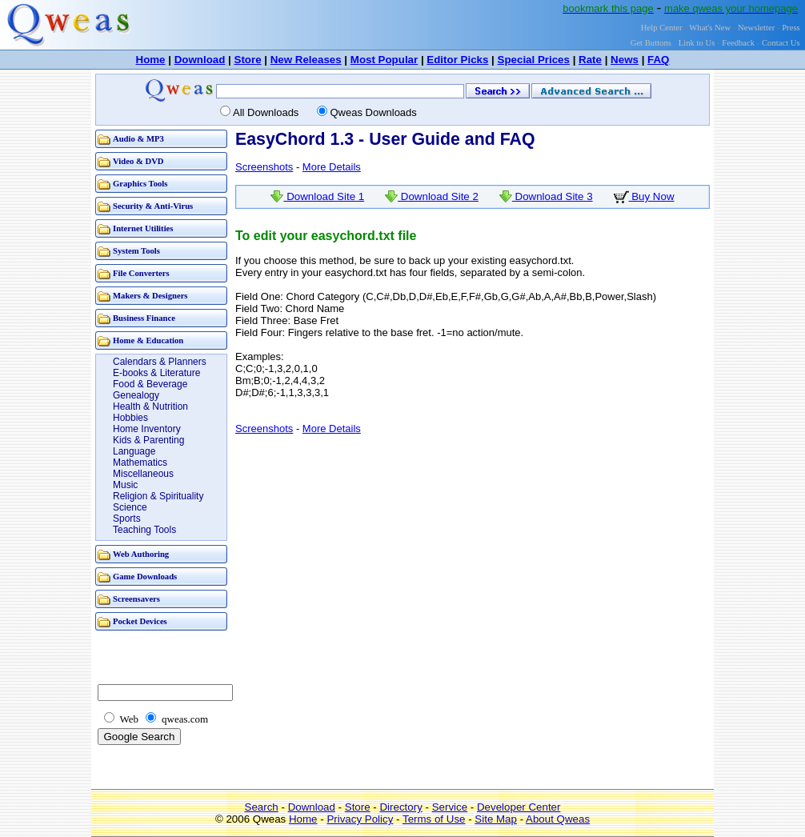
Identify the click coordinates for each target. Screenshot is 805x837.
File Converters (141, 273)
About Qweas (558, 819)
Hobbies (130, 417)
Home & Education (148, 340)
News (625, 60)
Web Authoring (141, 554)
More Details (331, 167)
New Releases (306, 60)
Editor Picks (457, 60)
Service (449, 807)
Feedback (738, 42)
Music (125, 485)
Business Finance (144, 318)
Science (130, 507)
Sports (127, 518)
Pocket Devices (140, 621)
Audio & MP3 (138, 138)
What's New (710, 27)
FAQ (658, 60)
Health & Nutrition (150, 406)
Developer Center (518, 807)
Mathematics (140, 462)
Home (151, 60)
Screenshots (264, 167)
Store (248, 60)
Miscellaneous (143, 473)
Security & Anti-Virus (153, 206)
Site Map (496, 819)
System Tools (136, 250)
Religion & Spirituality (158, 496)
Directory (400, 807)
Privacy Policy (359, 819)
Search (261, 807)
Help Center (662, 27)
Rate (590, 60)
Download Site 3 (546, 196)
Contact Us (781, 42)
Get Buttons (651, 42)
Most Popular (384, 60)
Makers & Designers (150, 295)
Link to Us (697, 42)
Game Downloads (145, 576)
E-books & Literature (156, 372)
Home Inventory (147, 429)
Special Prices (534, 60)
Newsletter (756, 27)
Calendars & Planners (159, 361)
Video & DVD (138, 161)
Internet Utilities (143, 228)
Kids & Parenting (148, 440)
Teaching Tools (144, 529)
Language (134, 451)
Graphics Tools (140, 183)
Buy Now (644, 196)
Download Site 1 (317, 196)
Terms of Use (434, 819)
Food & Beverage (150, 384)
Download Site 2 (432, 196)
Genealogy (136, 395)
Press (791, 27)
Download (200, 60)
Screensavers (136, 599)
